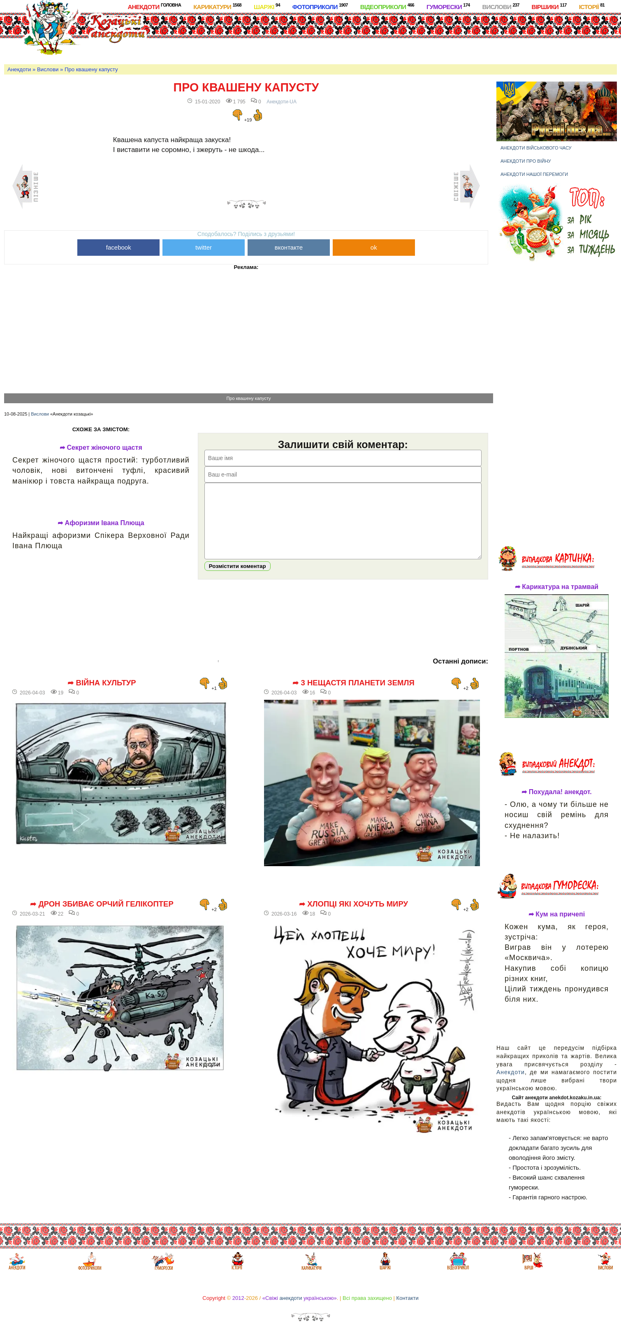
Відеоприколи (387, 6)
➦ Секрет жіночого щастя (101, 447)
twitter (203, 247)
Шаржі (267, 6)
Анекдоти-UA (281, 102)
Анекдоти (154, 6)
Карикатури (217, 6)
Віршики (549, 6)
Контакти (407, 1298)
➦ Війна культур (101, 695)
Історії (592, 6)
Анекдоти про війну (526, 161)
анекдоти (290, 1298)
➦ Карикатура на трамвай (556, 587)
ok (374, 247)
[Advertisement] (337, 36)
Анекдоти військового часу (536, 147)
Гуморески (448, 6)
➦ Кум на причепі (556, 914)
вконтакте (289, 247)
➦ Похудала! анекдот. (556, 792)
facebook (118, 247)
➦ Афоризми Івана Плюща (101, 523)
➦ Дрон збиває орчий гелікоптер (102, 916)
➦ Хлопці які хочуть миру (353, 916)
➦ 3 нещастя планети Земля (353, 695)
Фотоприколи (320, 6)
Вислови (500, 6)
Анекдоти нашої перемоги (534, 174)
